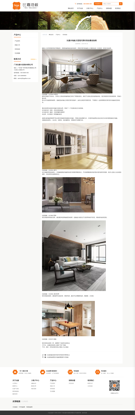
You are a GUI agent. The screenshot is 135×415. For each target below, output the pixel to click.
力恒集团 (15, 407)
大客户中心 (89, 8)
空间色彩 (65, 34)
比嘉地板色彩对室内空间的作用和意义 (58, 355)
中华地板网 (22, 407)
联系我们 (118, 8)
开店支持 (71, 383)
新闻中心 (15, 386)
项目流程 (33, 388)
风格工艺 (17, 45)
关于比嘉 (80, 8)
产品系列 (98, 3)
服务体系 (15, 394)
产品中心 (100, 8)
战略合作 (33, 383)
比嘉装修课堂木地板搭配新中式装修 (57, 357)
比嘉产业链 (16, 388)
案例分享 (33, 386)
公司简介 (15, 383)
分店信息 (90, 386)
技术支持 (84, 412)
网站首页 (71, 8)
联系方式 (90, 383)
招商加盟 (109, 8)
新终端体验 (16, 391)
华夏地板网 (29, 407)
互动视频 (17, 53)
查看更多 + (34, 59)
